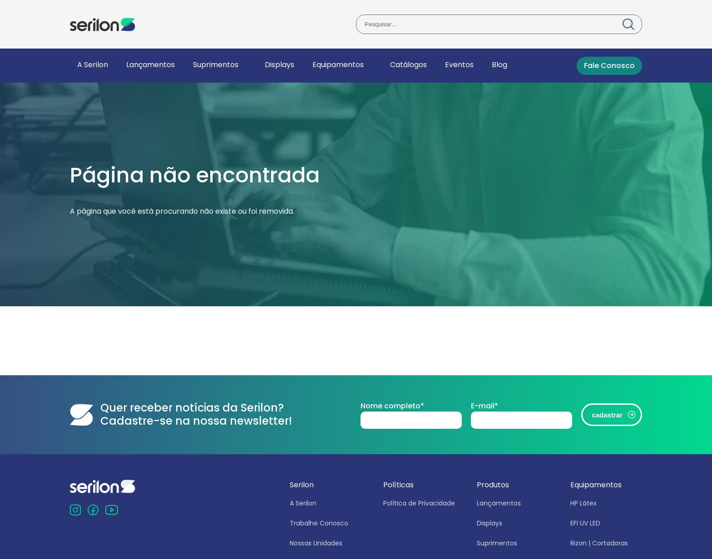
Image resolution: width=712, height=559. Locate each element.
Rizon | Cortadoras (599, 543)
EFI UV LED (585, 523)
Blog (499, 64)
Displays (279, 64)
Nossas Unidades (316, 543)
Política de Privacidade (419, 503)
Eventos (459, 64)
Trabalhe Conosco (319, 523)
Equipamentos (338, 64)
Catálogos (408, 64)
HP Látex (583, 503)
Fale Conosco (609, 65)
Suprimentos (215, 64)
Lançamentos (150, 64)
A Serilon (92, 64)
